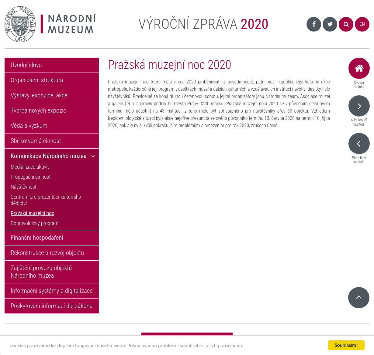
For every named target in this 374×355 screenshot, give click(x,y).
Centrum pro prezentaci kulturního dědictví (46, 200)
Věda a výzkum (29, 125)
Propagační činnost (30, 177)
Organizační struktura (37, 80)
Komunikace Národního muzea (49, 156)
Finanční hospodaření (37, 237)
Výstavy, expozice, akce (39, 95)
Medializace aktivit (30, 167)
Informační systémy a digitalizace (52, 290)
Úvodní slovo (26, 65)
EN (362, 24)
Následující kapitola (358, 111)
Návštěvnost (23, 187)
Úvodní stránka (358, 73)
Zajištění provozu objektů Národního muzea (41, 271)
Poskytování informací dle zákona (51, 305)
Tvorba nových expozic (38, 110)
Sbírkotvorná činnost (36, 140)
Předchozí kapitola (358, 148)
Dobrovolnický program (34, 223)
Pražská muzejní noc (32, 213)
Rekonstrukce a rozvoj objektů (47, 252)
